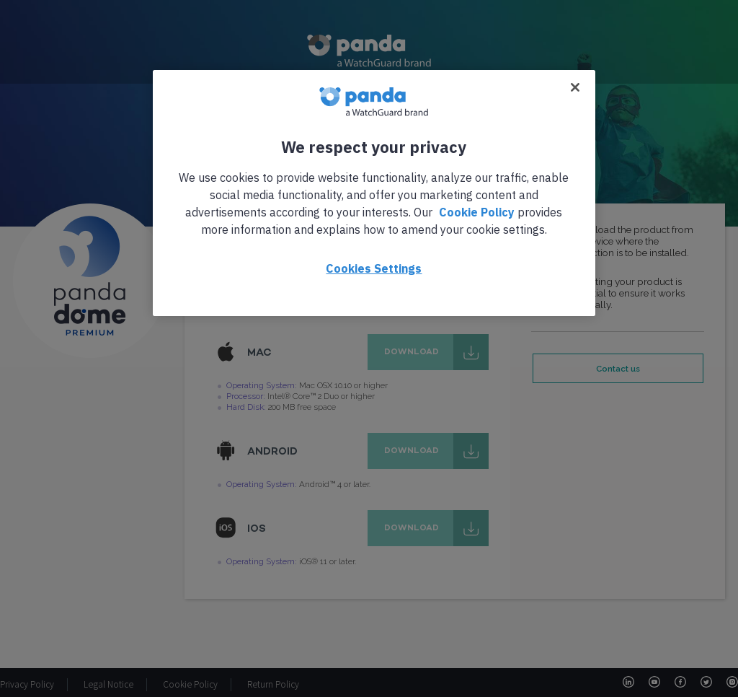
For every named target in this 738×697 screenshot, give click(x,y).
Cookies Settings (374, 268)
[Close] (575, 87)
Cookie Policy (477, 212)
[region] (374, 193)
